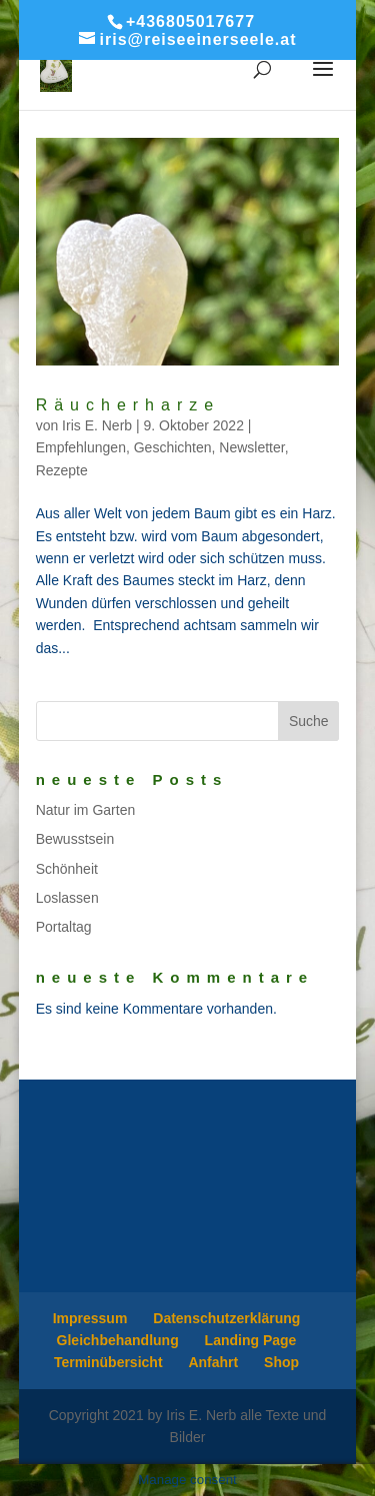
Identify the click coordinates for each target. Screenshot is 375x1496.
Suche (309, 721)
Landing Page (251, 1340)
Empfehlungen (81, 447)
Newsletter (251, 447)
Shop (281, 1362)
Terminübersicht (108, 1362)
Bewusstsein (75, 839)
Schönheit (67, 869)
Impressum (90, 1318)
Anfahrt (213, 1362)
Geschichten (173, 447)
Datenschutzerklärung (226, 1318)
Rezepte (62, 470)
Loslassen (67, 898)
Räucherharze (128, 404)
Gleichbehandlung (118, 1340)
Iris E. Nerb (97, 425)
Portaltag (64, 927)
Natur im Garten (86, 810)
